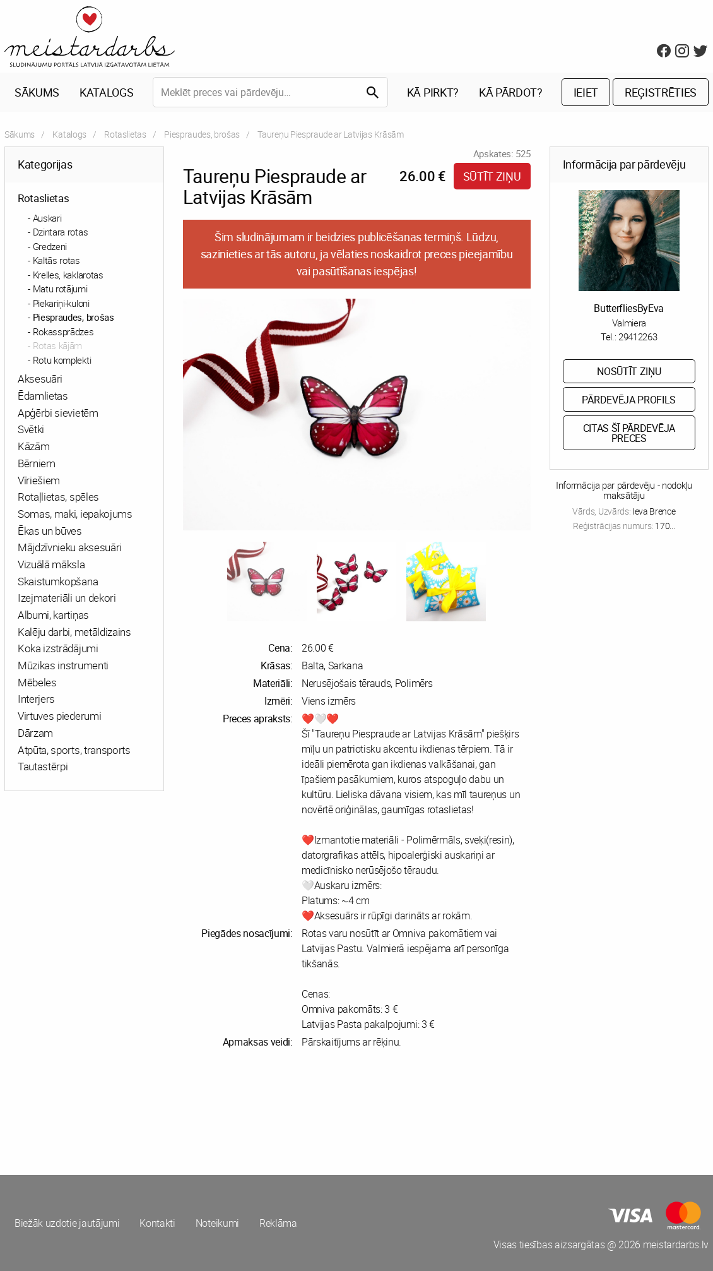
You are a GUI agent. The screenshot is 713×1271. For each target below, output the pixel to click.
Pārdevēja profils (629, 400)
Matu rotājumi (60, 288)
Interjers (36, 698)
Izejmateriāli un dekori (67, 597)
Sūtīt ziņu (492, 176)
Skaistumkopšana (58, 581)
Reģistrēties (661, 92)
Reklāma (278, 1223)
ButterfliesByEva (629, 308)
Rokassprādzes (63, 331)
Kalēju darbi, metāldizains (74, 631)
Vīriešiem (39, 480)
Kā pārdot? (511, 92)
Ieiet (586, 92)
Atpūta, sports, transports (74, 750)
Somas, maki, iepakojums (75, 513)
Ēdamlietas (43, 395)
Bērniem (37, 463)
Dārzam (35, 732)
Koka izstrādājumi (58, 648)
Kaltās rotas (56, 260)
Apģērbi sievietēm (58, 412)
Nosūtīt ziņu (629, 371)
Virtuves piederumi (59, 715)
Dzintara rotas (60, 231)
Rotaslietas (125, 134)
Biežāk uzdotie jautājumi (67, 1223)
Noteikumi (217, 1223)
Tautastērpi (43, 766)
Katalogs (106, 92)
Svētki (31, 429)
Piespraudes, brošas (202, 134)
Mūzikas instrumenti (63, 665)
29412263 (637, 336)
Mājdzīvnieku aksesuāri (70, 547)
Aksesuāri (40, 378)
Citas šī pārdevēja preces (629, 433)
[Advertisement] (178, 1111)
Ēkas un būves (50, 530)
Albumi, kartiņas (53, 614)
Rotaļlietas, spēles (58, 496)
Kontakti (157, 1223)
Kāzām (33, 446)
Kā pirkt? (433, 92)
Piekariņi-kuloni (61, 303)
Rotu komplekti (62, 360)
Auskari (47, 218)
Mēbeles (37, 682)
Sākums (37, 92)
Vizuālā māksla (51, 564)
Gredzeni (50, 246)
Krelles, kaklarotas (68, 274)
